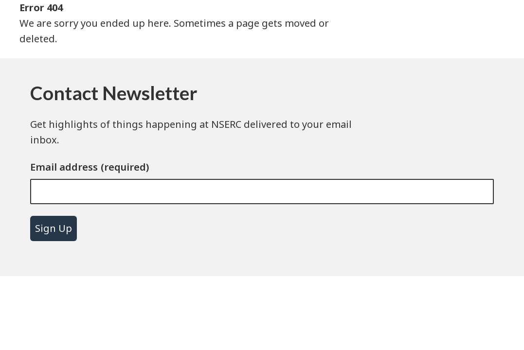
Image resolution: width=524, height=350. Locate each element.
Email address (64, 167)
